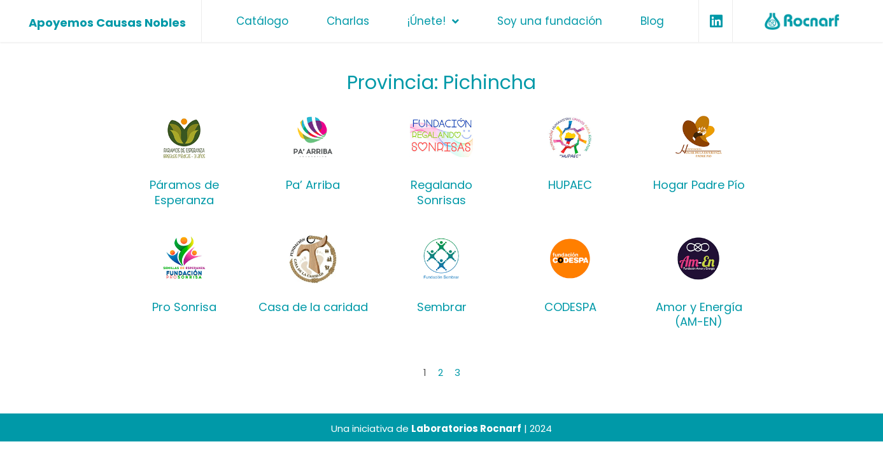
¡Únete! (433, 21)
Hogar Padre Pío (699, 185)
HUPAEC (570, 185)
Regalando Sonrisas (441, 192)
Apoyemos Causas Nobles (107, 23)
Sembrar (442, 307)
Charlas (348, 21)
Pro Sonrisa (184, 307)
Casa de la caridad (313, 307)
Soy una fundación (549, 21)
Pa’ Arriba (313, 185)
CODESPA (570, 307)
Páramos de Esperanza (184, 192)
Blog (652, 21)
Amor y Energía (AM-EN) (699, 314)
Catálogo (262, 21)
